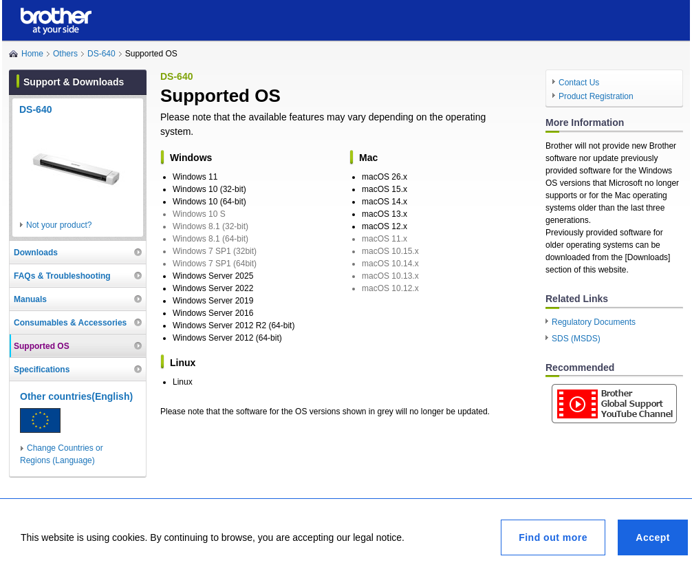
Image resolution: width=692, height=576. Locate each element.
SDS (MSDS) (576, 338)
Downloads (36, 252)
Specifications (41, 369)
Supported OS (41, 346)
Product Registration (596, 96)
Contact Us (579, 82)
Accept (653, 537)
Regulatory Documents (594, 322)
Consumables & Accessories (70, 323)
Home (32, 53)
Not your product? (58, 225)
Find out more (553, 537)
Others (65, 53)
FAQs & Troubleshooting (62, 276)
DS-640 (101, 53)
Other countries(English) (76, 396)
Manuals (30, 299)
